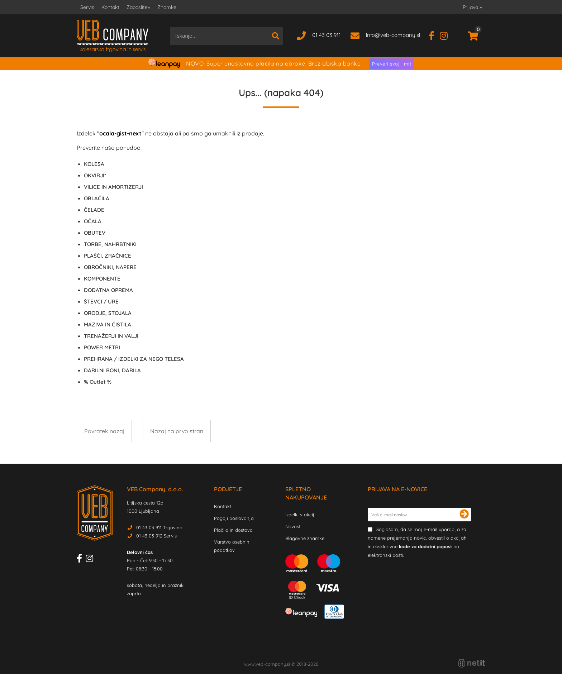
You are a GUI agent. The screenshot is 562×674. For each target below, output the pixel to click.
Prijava (472, 7)
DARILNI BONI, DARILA (112, 370)
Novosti (293, 526)
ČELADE (94, 209)
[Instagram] (446, 35)
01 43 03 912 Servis (156, 536)
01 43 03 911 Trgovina (159, 527)
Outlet (98, 381)
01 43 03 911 (326, 35)
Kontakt (110, 7)
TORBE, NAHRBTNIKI (110, 244)
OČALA (92, 221)
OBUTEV (94, 232)
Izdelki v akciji (300, 514)
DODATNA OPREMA (108, 290)
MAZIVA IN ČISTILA (107, 324)
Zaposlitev (138, 7)
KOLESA (94, 164)
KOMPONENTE (102, 278)
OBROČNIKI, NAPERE (110, 267)
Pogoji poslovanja (234, 518)
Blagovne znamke (304, 538)
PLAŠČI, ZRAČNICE (107, 255)
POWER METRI (102, 347)
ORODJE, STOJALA (108, 313)
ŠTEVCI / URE (101, 301)
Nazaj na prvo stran (176, 431)
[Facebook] (434, 35)
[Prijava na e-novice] (464, 514)
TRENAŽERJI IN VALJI (111, 336)
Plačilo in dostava (233, 530)
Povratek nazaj (104, 431)
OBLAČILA (96, 198)
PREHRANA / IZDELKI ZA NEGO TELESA (134, 358)
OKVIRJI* (95, 175)
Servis (87, 7)
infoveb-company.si (393, 35)
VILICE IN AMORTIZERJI (113, 186)
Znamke (166, 7)
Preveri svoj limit (391, 64)
